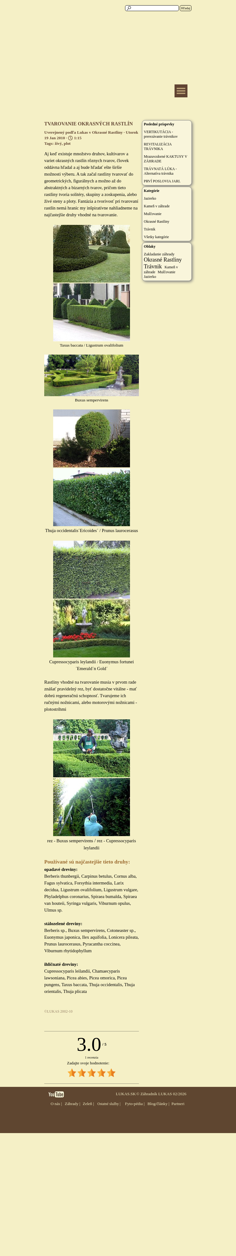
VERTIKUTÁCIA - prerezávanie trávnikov (161, 134)
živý (58, 143)
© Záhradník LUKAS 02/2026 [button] (161, 1093)
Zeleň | (88, 1103)
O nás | (56, 1103)
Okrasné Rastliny (156, 221)
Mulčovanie (152, 214)
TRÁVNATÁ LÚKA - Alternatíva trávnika (160, 171)
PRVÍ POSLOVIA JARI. (162, 181)
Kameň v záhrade (157, 206)
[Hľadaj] (152, 8)
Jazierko (150, 198)
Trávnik (149, 229)
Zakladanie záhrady (159, 254)
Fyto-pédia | (135, 1103)
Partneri (177, 1103)
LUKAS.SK (126, 1093)
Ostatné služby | (108, 1104)
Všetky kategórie (156, 237)
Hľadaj (185, 8)
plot (67, 143)
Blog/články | (158, 1103)
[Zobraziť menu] (181, 90)
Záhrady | (72, 1103)
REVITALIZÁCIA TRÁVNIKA (157, 146)
